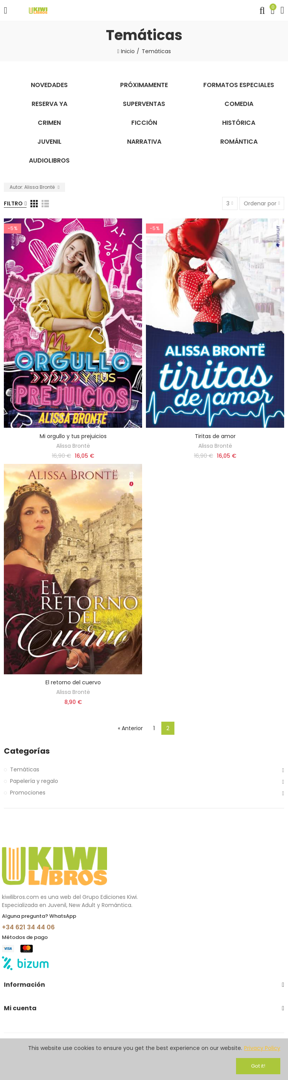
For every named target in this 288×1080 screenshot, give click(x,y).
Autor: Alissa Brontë (33, 187)
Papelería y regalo (34, 781)
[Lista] (45, 203)
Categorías (27, 751)
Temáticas (24, 769)
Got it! (258, 1066)
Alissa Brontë (73, 446)
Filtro (13, 203)
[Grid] (34, 203)
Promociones (27, 792)
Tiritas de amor (215, 436)
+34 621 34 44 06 (28, 927)
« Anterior (130, 728)
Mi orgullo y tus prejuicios (73, 436)
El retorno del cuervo (73, 682)
